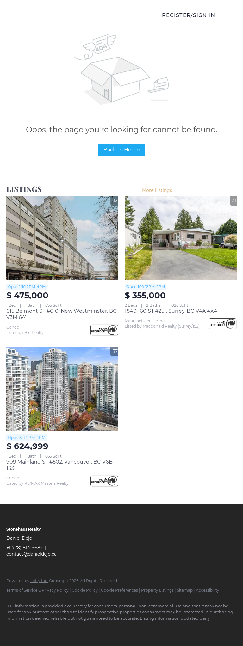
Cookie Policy (85, 590)
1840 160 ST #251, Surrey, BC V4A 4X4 (171, 311)
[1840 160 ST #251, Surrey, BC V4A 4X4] (181, 238)
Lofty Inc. (39, 580)
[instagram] (50, 629)
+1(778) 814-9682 (24, 548)
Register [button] (176, 15)
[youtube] (69, 629)
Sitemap (185, 590)
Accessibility (207, 590)
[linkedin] (32, 629)
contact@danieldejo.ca (31, 554)
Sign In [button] (204, 15)
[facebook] (14, 629)
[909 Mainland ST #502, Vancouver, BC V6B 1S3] (62, 389)
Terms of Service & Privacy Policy (37, 590)
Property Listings (157, 590)
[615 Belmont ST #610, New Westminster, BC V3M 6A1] (62, 238)
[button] (21, 15)
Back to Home (121, 150)
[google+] (87, 629)
